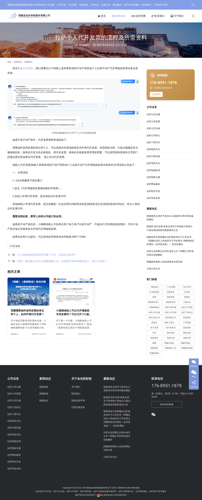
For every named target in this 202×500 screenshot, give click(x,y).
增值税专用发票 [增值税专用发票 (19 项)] (155, 302)
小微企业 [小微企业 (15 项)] (187, 302)
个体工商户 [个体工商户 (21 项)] (187, 287)
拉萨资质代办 (153, 163)
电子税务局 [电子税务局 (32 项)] (170, 328)
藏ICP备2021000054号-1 (86, 495)
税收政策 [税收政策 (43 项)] (154, 338)
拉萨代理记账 (153, 156)
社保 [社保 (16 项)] (154, 333)
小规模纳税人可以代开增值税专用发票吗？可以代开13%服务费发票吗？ (72, 312)
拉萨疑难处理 (153, 170)
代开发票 (28, 68)
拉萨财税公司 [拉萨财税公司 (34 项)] (170, 317)
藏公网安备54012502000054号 (113, 495)
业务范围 (139, 16)
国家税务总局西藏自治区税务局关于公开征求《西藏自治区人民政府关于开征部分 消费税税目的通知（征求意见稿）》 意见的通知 (170, 241)
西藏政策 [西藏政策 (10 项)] (154, 348)
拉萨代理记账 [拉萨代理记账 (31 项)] (170, 307)
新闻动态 (118, 16)
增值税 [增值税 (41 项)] (187, 297)
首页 (102, 16)
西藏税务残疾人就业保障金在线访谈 (164, 261)
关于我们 (177, 16)
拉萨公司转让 (153, 135)
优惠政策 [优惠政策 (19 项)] (170, 292)
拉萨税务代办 (153, 149)
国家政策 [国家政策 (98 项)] (170, 297)
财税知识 (84, 45)
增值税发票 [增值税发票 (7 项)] (170, 302)
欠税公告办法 (153, 268)
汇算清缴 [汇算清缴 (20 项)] (187, 322)
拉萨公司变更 (153, 121)
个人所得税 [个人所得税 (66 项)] (170, 287)
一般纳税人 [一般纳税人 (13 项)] (154, 287)
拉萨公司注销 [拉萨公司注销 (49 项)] (170, 312)
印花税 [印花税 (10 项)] (187, 292)
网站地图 (135, 488)
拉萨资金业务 (153, 198)
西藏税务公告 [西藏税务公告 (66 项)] (170, 348)
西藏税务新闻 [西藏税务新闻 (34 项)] (187, 348)
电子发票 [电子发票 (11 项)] (154, 328)
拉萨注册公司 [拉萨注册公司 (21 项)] (154, 317)
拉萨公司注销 (153, 128)
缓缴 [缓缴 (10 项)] (154, 343)
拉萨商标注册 (153, 177)
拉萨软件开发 (153, 191)
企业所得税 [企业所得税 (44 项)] (154, 292)
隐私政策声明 (78, 400)
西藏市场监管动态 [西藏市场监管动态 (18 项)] (171, 343)
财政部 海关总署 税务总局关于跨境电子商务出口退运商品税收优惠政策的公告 (116, 401)
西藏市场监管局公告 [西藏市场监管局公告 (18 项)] (188, 343)
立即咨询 (156, 94)
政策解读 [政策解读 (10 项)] (187, 317)
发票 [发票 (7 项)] (154, 297)
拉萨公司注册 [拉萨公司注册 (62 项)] (154, 312)
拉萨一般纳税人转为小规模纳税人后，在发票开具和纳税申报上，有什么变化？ (62, 261)
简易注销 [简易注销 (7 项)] (170, 338)
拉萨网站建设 (153, 184)
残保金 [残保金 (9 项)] (154, 322)
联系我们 (158, 16)
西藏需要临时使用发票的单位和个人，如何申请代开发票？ (27, 312)
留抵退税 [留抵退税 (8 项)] (187, 328)
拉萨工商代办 (153, 142)
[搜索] (193, 16)
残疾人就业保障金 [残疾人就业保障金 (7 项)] (171, 322)
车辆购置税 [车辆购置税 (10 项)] (154, 353)
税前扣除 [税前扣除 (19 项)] (170, 333)
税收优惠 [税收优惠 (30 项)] (187, 333)
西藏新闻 (43, 393)
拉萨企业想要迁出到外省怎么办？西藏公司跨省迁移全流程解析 (116, 436)
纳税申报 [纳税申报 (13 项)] (187, 338)
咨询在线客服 (166, 404)
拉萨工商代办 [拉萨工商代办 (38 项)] (187, 312)
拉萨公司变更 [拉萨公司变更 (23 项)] (187, 307)
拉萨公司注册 (153, 114)
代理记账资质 (78, 407)
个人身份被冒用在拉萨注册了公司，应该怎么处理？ (47, 254)
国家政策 (43, 387)
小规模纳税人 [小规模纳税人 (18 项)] (154, 307)
